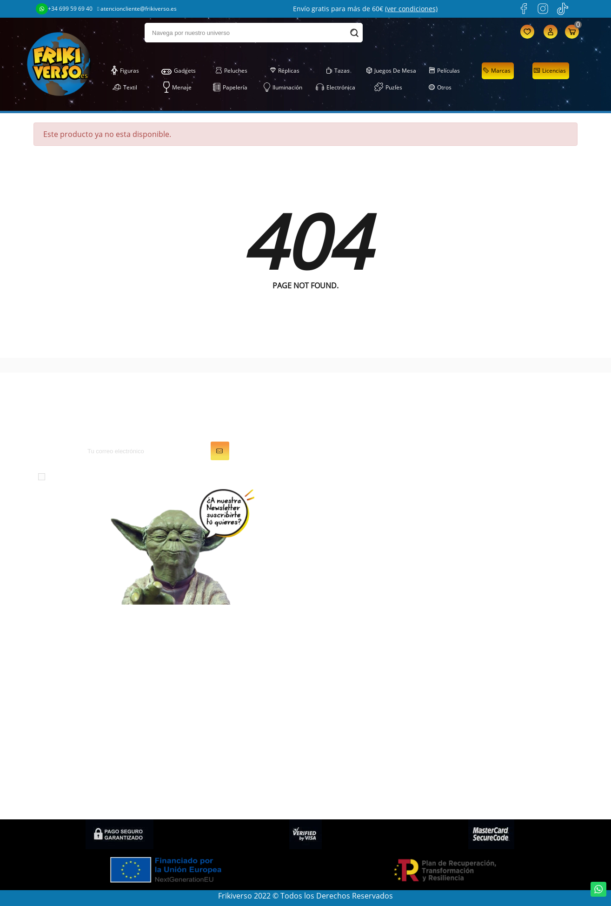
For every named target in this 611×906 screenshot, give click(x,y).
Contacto (468, 761)
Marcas (497, 70)
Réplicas (284, 70)
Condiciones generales (491, 656)
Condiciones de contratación (502, 798)
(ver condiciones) (411, 8)
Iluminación (283, 87)
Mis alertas (331, 708)
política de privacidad (216, 476)
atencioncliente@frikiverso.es (137, 9)
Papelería (230, 87)
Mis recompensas (343, 721)
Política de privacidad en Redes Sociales (506, 779)
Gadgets (178, 70)
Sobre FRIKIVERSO (483, 669)
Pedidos (326, 656)
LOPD (462, 643)
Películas (444, 70)
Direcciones (333, 682)
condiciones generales (124, 476)
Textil (125, 87)
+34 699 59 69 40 (64, 9)
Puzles (388, 87)
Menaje (177, 87)
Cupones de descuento (352, 695)
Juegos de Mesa (391, 70)
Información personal (350, 643)
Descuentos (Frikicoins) (492, 695)
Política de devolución (490, 734)
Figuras (125, 70)
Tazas (338, 70)
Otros (440, 87)
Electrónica (335, 87)
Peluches (231, 70)
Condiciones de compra (493, 748)
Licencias (549, 70)
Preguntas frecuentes (490, 721)
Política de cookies (484, 708)
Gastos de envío (480, 682)
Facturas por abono (347, 669)
